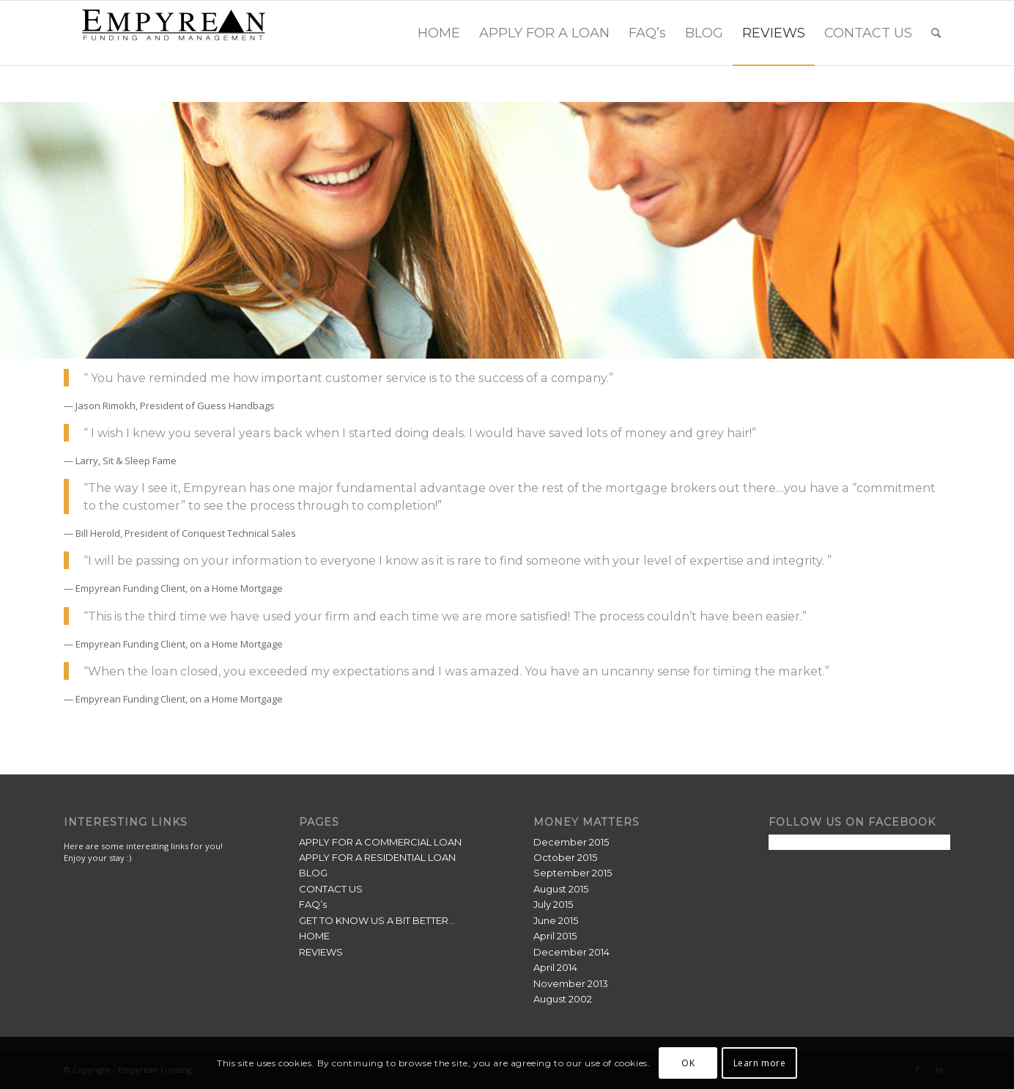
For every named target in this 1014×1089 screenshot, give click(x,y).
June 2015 (555, 920)
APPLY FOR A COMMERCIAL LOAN (380, 842)
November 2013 (570, 983)
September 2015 (572, 873)
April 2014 (555, 967)
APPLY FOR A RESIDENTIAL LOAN (377, 857)
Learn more (759, 1063)
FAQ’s (313, 904)
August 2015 (560, 889)
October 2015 (565, 857)
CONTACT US (331, 889)
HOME (314, 936)
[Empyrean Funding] (174, 33)
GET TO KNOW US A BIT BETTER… (377, 920)
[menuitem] (439, 33)
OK (688, 1063)
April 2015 (555, 936)
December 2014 (571, 952)
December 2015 (571, 842)
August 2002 (562, 999)
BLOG (313, 873)
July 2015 (553, 904)
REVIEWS (321, 952)
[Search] (936, 33)
